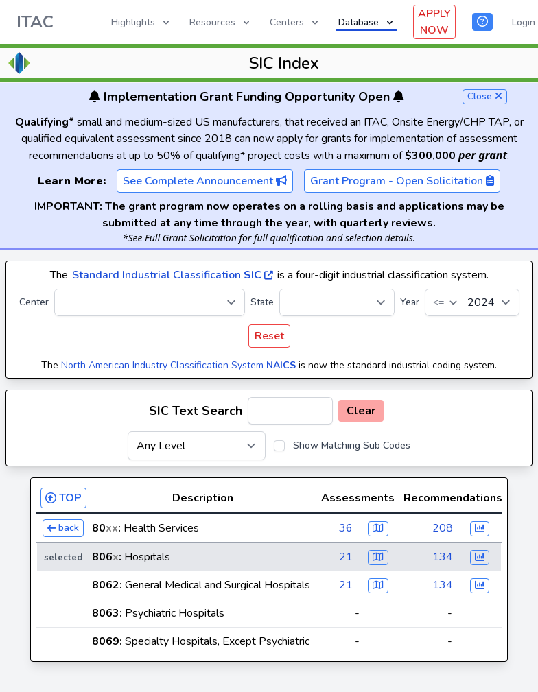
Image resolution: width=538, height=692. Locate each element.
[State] (337, 302)
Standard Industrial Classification (172, 275)
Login (523, 22)
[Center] (149, 302)
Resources (220, 22)
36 (346, 528)
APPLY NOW (434, 22)
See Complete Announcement (205, 181)
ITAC (35, 22)
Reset (269, 336)
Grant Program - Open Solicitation (402, 181)
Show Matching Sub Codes (351, 445)
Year (409, 302)
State (262, 302)
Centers (295, 22)
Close (484, 96)
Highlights (141, 22)
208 (442, 528)
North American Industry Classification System (178, 365)
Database (366, 22)
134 (442, 556)
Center (34, 302)
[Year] (472, 302)
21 (346, 556)
